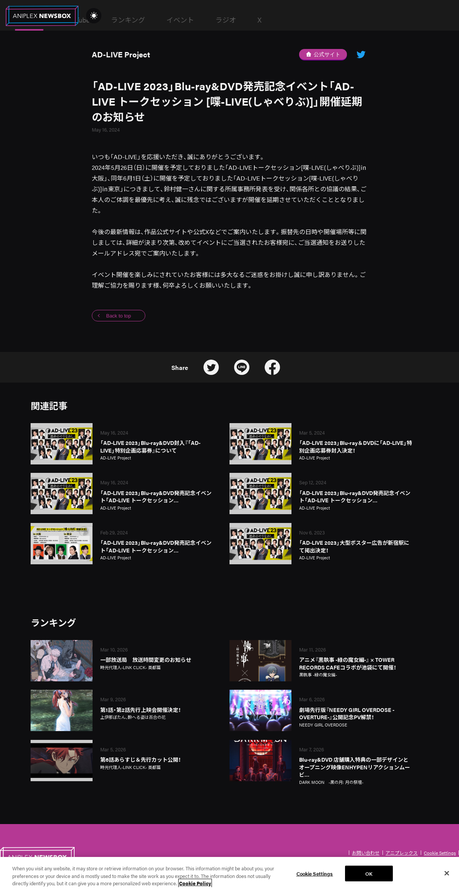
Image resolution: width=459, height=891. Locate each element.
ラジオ (344, 19)
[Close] (446, 875)
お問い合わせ (365, 852)
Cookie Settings (440, 852)
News (147, 20)
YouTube (195, 19)
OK (369, 876)
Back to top (118, 316)
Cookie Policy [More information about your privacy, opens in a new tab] (195, 885)
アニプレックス (402, 852)
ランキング (246, 19)
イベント (298, 19)
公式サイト (323, 54)
